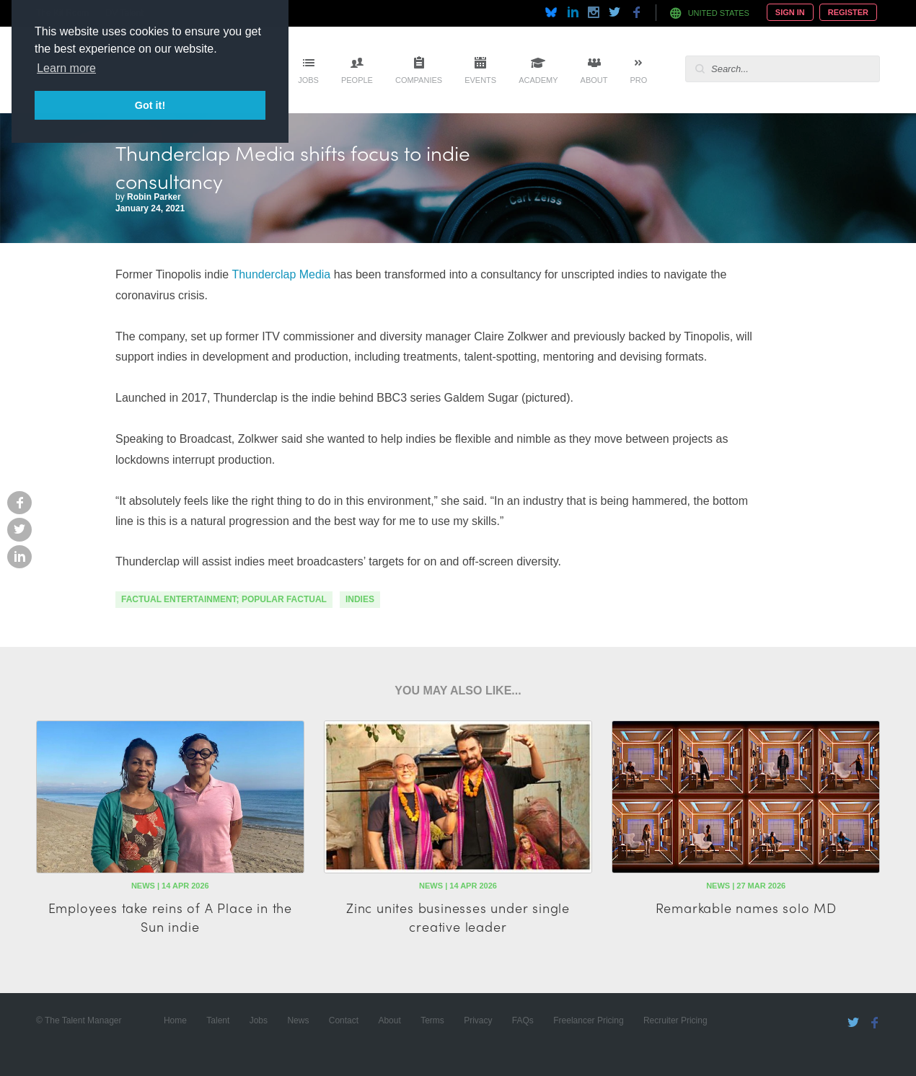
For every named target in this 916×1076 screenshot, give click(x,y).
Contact (343, 1020)
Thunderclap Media (281, 274)
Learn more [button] (66, 68)
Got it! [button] (150, 105)
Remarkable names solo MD (746, 908)
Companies (418, 80)
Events (480, 80)
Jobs (308, 80)
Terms (432, 1020)
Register (848, 12)
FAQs (523, 1020)
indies (359, 599)
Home (175, 1020)
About (594, 80)
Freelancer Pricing (588, 1020)
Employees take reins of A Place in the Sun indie (170, 917)
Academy (538, 80)
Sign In (790, 12)
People (357, 80)
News (298, 1020)
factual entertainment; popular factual (224, 599)
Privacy (478, 1020)
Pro (638, 80)
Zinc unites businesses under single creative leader (458, 917)
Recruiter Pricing (675, 1020)
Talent (217, 1020)
